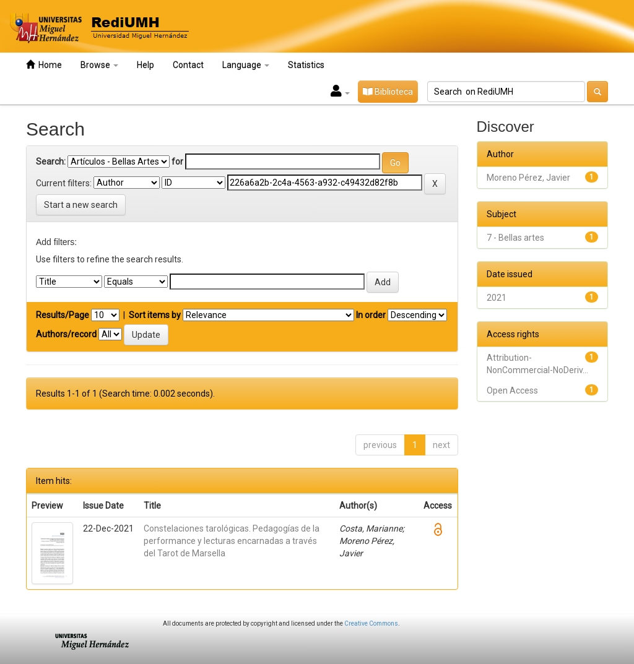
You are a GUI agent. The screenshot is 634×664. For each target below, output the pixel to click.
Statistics (306, 65)
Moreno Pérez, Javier (528, 178)
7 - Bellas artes (515, 238)
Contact (188, 65)
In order (371, 315)
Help (145, 65)
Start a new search (81, 205)
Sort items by (155, 315)
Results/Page (62, 315)
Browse (99, 65)
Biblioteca (388, 92)
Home (44, 64)
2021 (496, 298)
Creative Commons (371, 623)
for (177, 161)
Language (245, 65)
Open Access (512, 390)
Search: (51, 161)
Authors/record (66, 334)
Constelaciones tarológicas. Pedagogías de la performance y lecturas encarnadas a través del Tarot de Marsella (231, 541)
